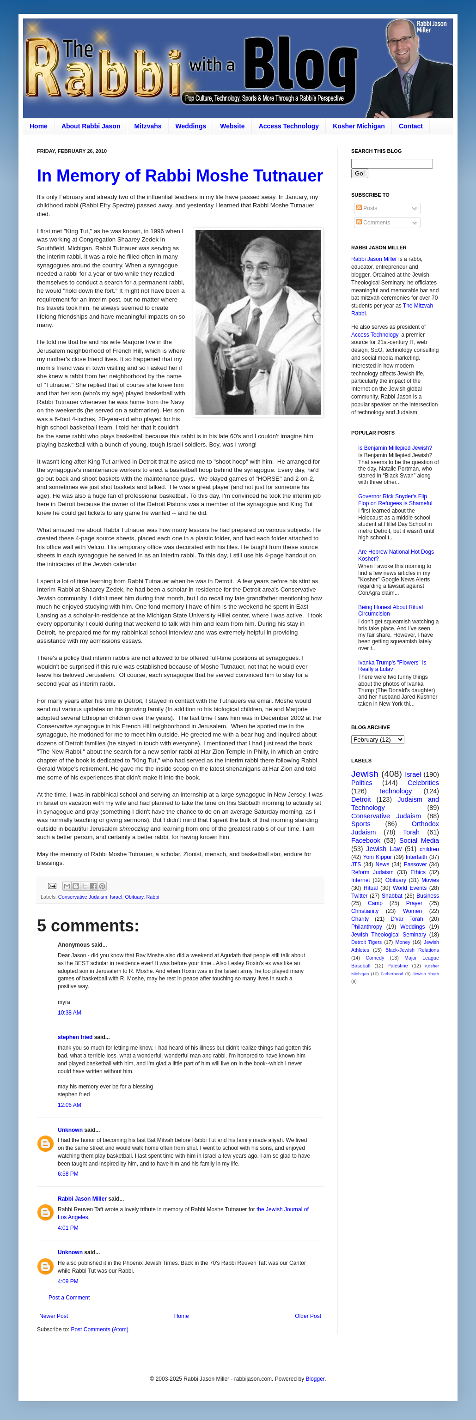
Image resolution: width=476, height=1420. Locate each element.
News (383, 864)
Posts (366, 208)
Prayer (414, 903)
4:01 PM (68, 1228)
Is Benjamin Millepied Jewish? (395, 448)
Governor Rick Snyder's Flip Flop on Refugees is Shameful (395, 499)
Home (39, 126)
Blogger (314, 1379)
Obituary (134, 897)
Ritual (371, 888)
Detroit (361, 799)
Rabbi (152, 897)
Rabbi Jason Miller (82, 1199)
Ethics (418, 872)
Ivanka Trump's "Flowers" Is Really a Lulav (392, 665)
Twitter (359, 896)
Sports (361, 824)
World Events (410, 888)
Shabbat (392, 896)
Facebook (365, 840)
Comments (373, 222)
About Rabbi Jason (91, 126)
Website (232, 126)
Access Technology (289, 126)
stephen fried (75, 1037)
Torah (411, 832)
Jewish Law (384, 848)
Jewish (364, 774)
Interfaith (416, 857)
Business (427, 896)
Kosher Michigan (359, 126)
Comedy (375, 958)
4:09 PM (68, 1281)
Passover (415, 864)
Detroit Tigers (366, 942)
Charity (360, 919)
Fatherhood (392, 973)
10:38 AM (69, 1012)
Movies (430, 880)
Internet (360, 880)
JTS (356, 864)
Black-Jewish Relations (412, 950)
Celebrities (423, 782)
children (429, 849)
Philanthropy (366, 927)
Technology (395, 791)
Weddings (191, 126)
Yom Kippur (377, 857)
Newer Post (53, 1316)
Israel (116, 897)
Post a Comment (69, 1297)
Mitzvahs (147, 126)
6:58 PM (68, 1174)
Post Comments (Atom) (99, 1329)
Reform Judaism (372, 872)
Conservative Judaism (82, 897)
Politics (361, 782)
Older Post (308, 1316)
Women (412, 911)
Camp (375, 903)
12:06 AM (69, 1105)
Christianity (364, 911)
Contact (411, 126)
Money (402, 942)
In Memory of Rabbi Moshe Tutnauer (180, 175)
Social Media (419, 840)
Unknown (70, 1130)
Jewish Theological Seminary (388, 934)
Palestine (397, 965)
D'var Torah (407, 919)
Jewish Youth (426, 973)
